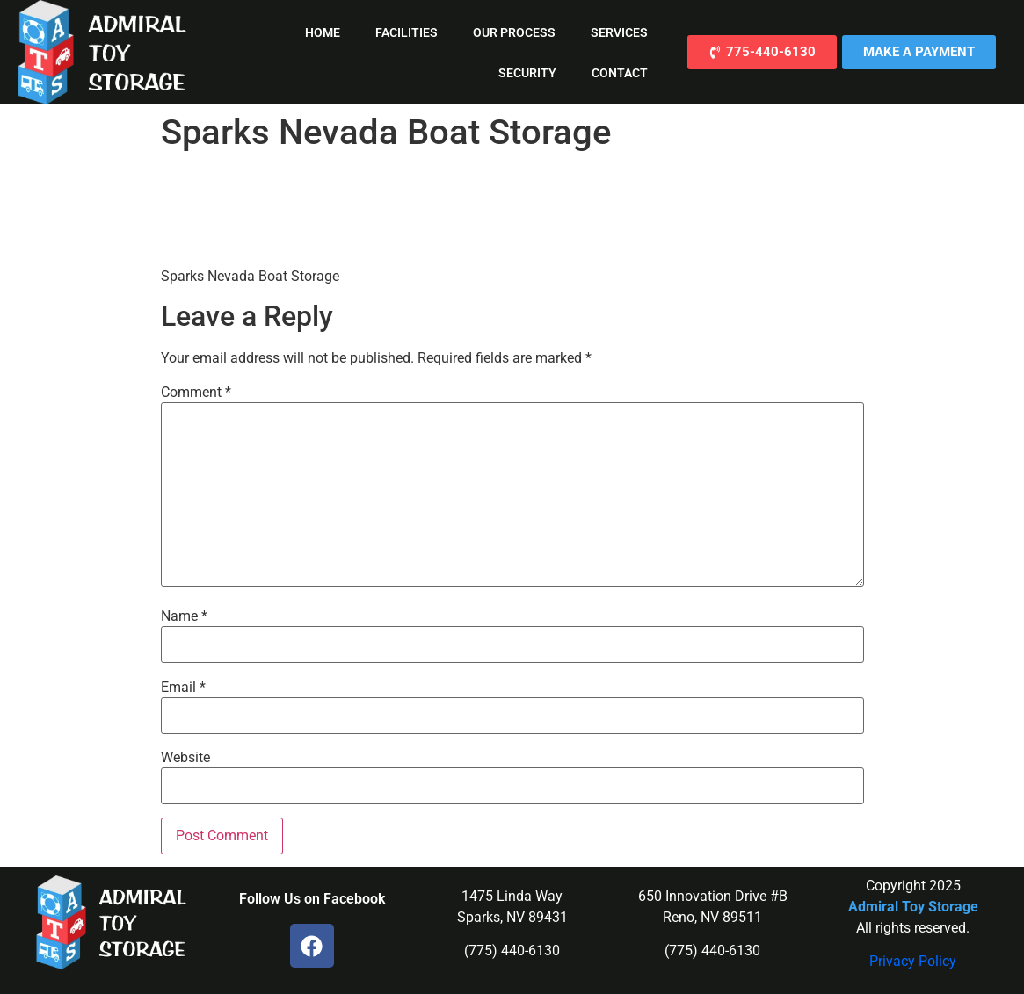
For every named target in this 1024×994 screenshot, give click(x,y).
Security (527, 73)
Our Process (514, 32)
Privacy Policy (912, 961)
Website (185, 758)
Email (183, 688)
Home (322, 32)
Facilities (406, 32)
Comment (196, 392)
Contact (620, 73)
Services (619, 32)
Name (184, 616)
